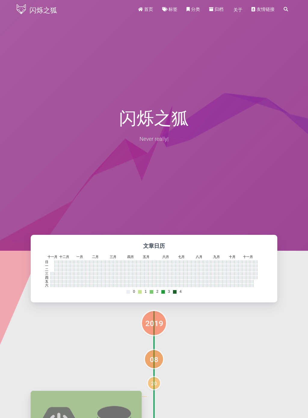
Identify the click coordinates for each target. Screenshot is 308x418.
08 (154, 359)
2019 (154, 323)
